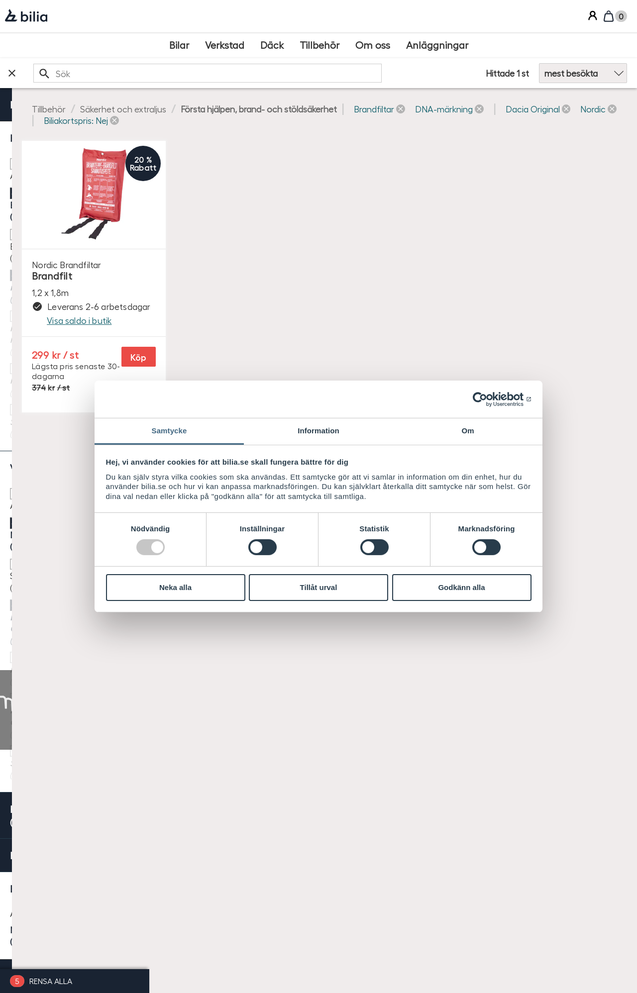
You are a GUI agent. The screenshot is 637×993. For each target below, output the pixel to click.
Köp (281, 361)
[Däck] (272, 45)
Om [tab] (467, 430)
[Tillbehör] (319, 45)
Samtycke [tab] (169, 430)
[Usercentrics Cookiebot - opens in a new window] (487, 399)
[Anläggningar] (437, 45)
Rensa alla (50, 981)
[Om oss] (372, 45)
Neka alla (175, 587)
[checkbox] (74, 163)
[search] (317, 73)
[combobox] (317, 73)
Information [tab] (318, 430)
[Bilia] (26, 16)
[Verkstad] (224, 45)
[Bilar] (179, 45)
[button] (206, 120)
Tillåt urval (318, 587)
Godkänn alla (461, 587)
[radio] (74, 567)
